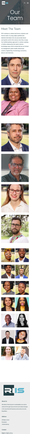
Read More (4, 411)
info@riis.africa (9, 433)
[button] (28, 3)
